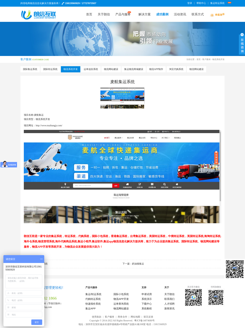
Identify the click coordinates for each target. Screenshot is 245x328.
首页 (199, 59)
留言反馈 (148, 317)
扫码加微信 (216, 287)
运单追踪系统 (91, 69)
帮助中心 (201, 3)
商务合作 (122, 317)
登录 (189, 3)
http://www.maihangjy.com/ (49, 125)
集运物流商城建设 (133, 69)
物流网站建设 (111, 69)
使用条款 (96, 317)
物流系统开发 (70, 69)
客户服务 (109, 317)
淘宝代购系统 (176, 69)
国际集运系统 (30, 69)
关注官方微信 (193, 287)
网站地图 (135, 317)
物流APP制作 (156, 69)
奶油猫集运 (138, 263)
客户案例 (206, 59)
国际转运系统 (50, 69)
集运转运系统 (218, 3)
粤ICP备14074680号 (144, 320)
